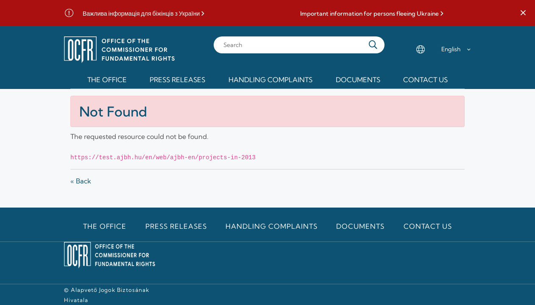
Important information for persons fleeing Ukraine (369, 13)
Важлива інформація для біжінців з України (141, 13)
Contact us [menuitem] (425, 79)
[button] (523, 13)
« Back (80, 181)
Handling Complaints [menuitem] (270, 79)
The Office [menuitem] (107, 79)
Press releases (175, 226)
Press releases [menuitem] (177, 79)
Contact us (428, 226)
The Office (105, 226)
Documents (360, 226)
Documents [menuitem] (358, 79)
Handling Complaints (271, 226)
